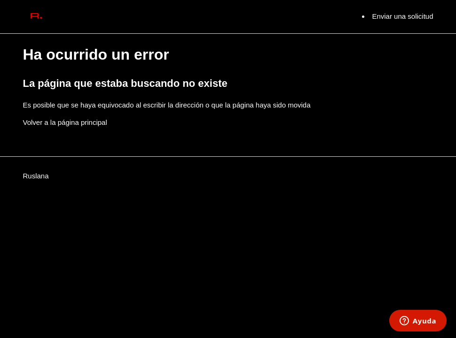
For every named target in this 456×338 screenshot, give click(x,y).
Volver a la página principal (65, 122)
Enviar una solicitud (402, 16)
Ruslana (36, 176)
